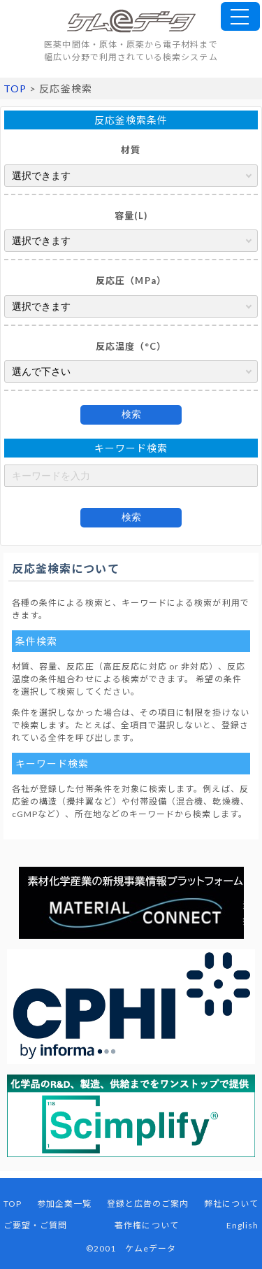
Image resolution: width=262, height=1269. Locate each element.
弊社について (231, 1203)
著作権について (146, 1225)
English (242, 1225)
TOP (15, 88)
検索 (131, 414)
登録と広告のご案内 (148, 1203)
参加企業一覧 (64, 1203)
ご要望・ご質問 (35, 1225)
